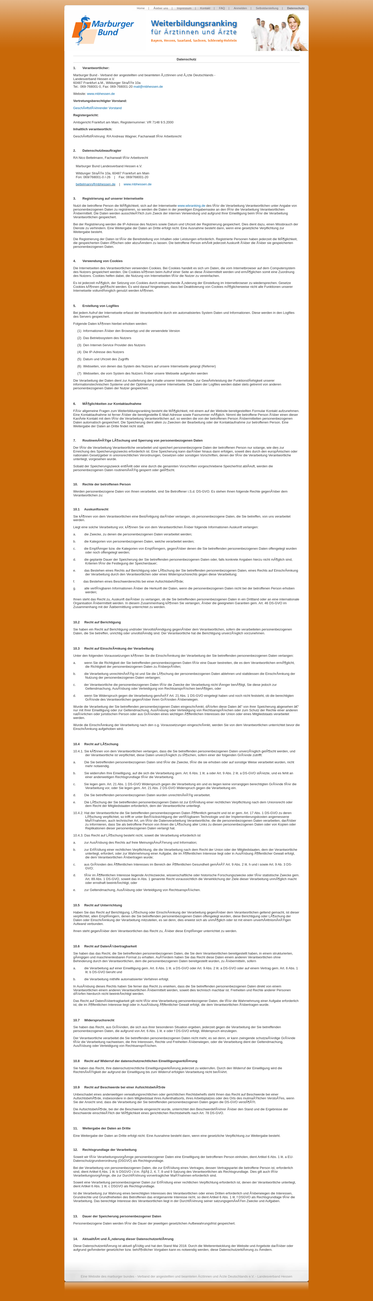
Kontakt (205, 8)
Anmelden (240, 8)
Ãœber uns (161, 8)
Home (141, 8)
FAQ (222, 8)
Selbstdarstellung (267, 8)
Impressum (184, 8)
